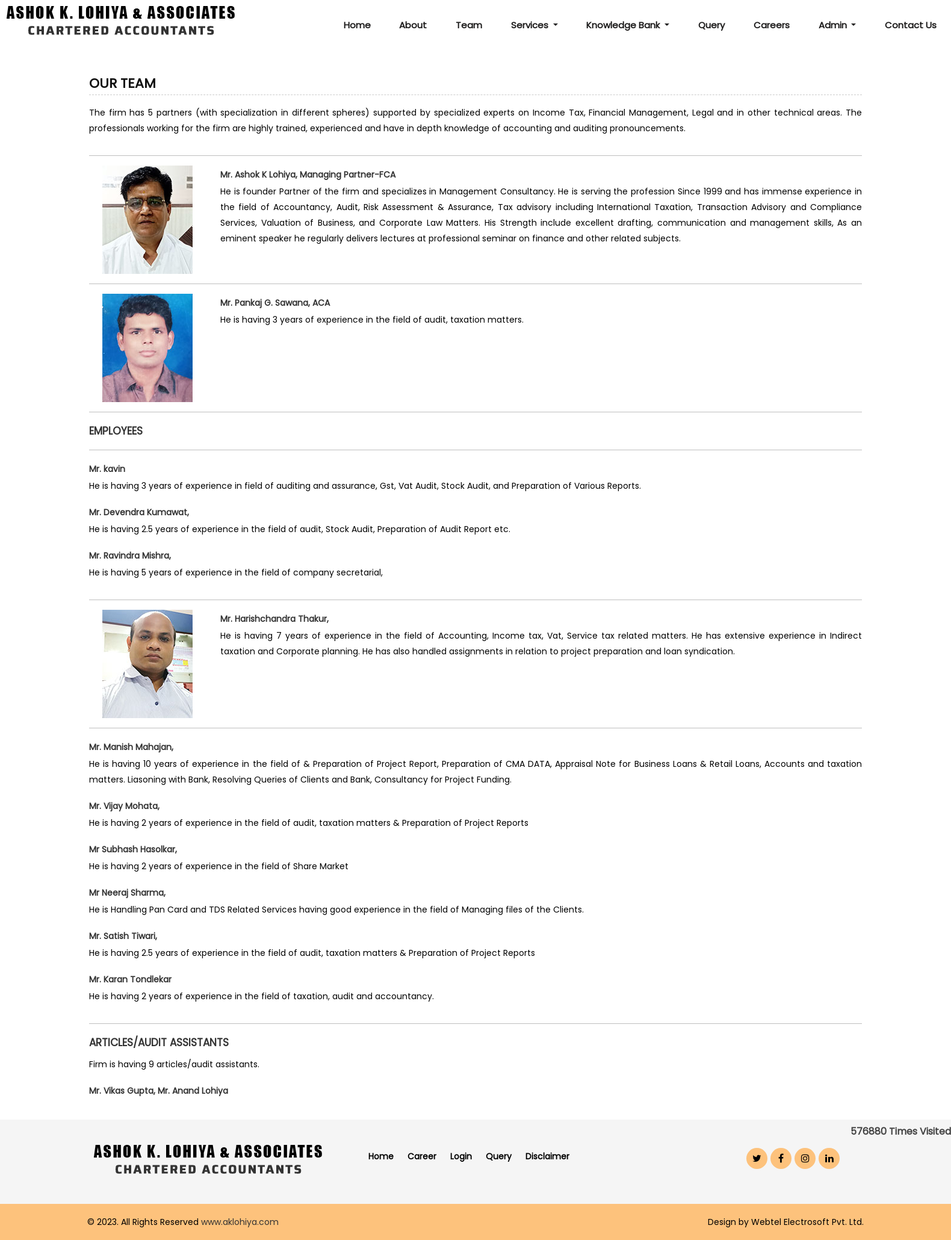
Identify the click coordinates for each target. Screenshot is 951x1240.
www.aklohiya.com (240, 1222)
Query (711, 25)
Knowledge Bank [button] (624, 25)
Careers (772, 25)
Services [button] (531, 25)
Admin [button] (834, 25)
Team (469, 25)
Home (357, 25)
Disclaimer (547, 1156)
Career (421, 1156)
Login (461, 1156)
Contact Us (911, 25)
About (413, 25)
